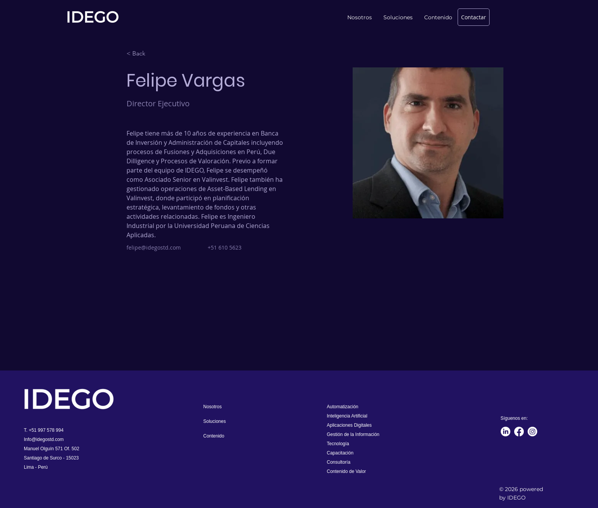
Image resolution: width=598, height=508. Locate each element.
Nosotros (212, 406)
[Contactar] (474, 17)
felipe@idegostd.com (154, 247)
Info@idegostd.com (44, 439)
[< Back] (142, 53)
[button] (438, 17)
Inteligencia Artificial (347, 416)
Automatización (342, 406)
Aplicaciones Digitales (349, 425)
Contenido (214, 436)
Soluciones (214, 421)
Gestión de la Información (353, 434)
